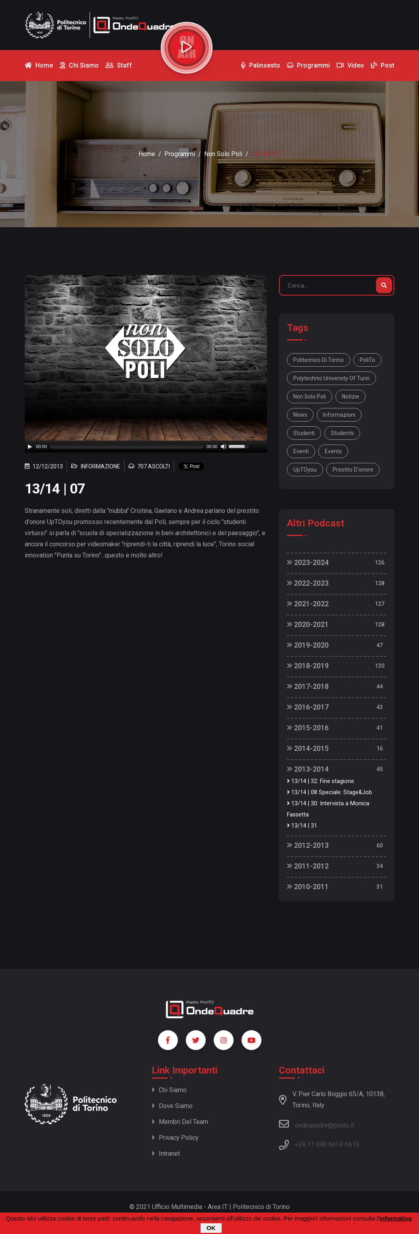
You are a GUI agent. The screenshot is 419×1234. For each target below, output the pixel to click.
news (300, 415)
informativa (395, 1218)
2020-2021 (308, 624)
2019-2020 (308, 645)
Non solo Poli (309, 396)
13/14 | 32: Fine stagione (320, 781)
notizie (350, 396)
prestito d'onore (353, 469)
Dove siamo (172, 1106)
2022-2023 (308, 583)
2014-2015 (308, 748)
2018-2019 (308, 665)
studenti (304, 433)
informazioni (339, 415)
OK (211, 1227)
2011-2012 (308, 866)
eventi (301, 451)
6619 (352, 1144)
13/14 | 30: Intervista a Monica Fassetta (328, 809)
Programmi (179, 154)
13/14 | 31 (302, 825)
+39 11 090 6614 (319, 1144)
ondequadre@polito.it (316, 1124)
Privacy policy (175, 1137)
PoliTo (367, 360)
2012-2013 (308, 845)
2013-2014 (308, 769)
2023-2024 (308, 562)
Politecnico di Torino (318, 360)
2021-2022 (308, 604)
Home (146, 154)
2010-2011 (308, 886)
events (333, 451)
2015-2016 (308, 727)
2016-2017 (308, 707)
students (342, 433)
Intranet (166, 1153)
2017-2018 (308, 686)
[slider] (126, 447)
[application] (146, 447)
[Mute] (223, 446)
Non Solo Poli (223, 154)
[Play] (30, 446)
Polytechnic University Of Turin (331, 378)
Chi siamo (169, 1090)
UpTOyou (305, 469)
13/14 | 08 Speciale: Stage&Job (329, 792)
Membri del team (180, 1122)
